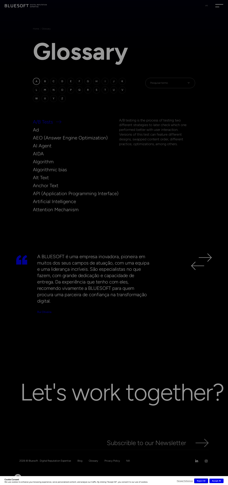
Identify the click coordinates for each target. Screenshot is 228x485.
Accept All (216, 481)
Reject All (201, 481)
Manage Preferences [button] (185, 481)
